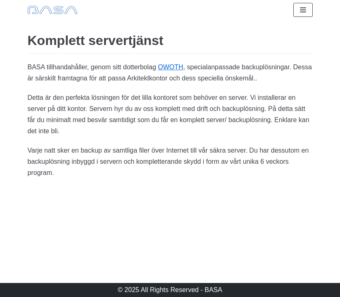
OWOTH (170, 67)
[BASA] (52, 10)
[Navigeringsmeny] (303, 10)
